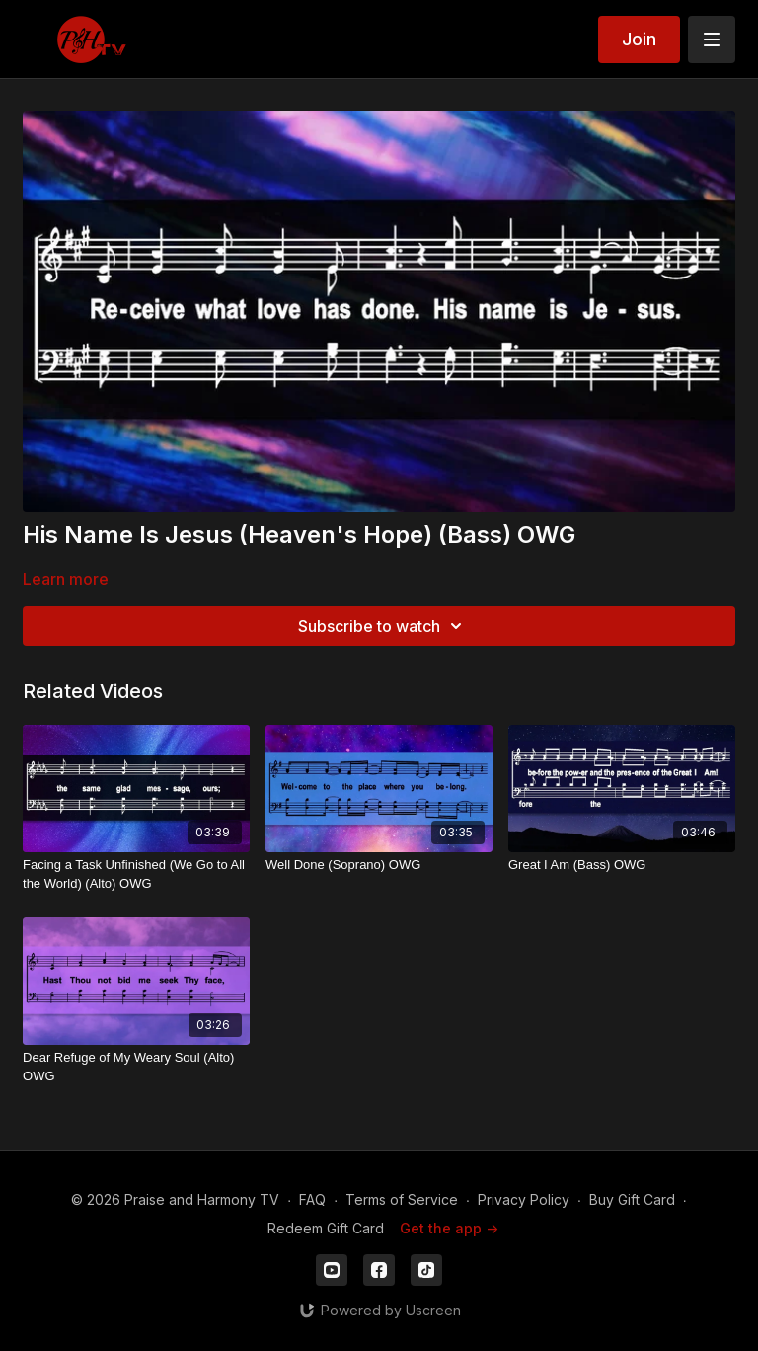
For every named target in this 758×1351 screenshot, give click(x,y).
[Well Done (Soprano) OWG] (379, 865)
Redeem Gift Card (325, 1228)
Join (639, 39)
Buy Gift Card (632, 1199)
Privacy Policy (523, 1199)
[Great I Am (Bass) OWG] (621, 865)
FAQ (312, 1199)
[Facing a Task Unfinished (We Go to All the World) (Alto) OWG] (136, 874)
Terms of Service (401, 1199)
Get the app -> (449, 1228)
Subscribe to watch (383, 626)
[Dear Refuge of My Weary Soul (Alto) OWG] (136, 1067)
